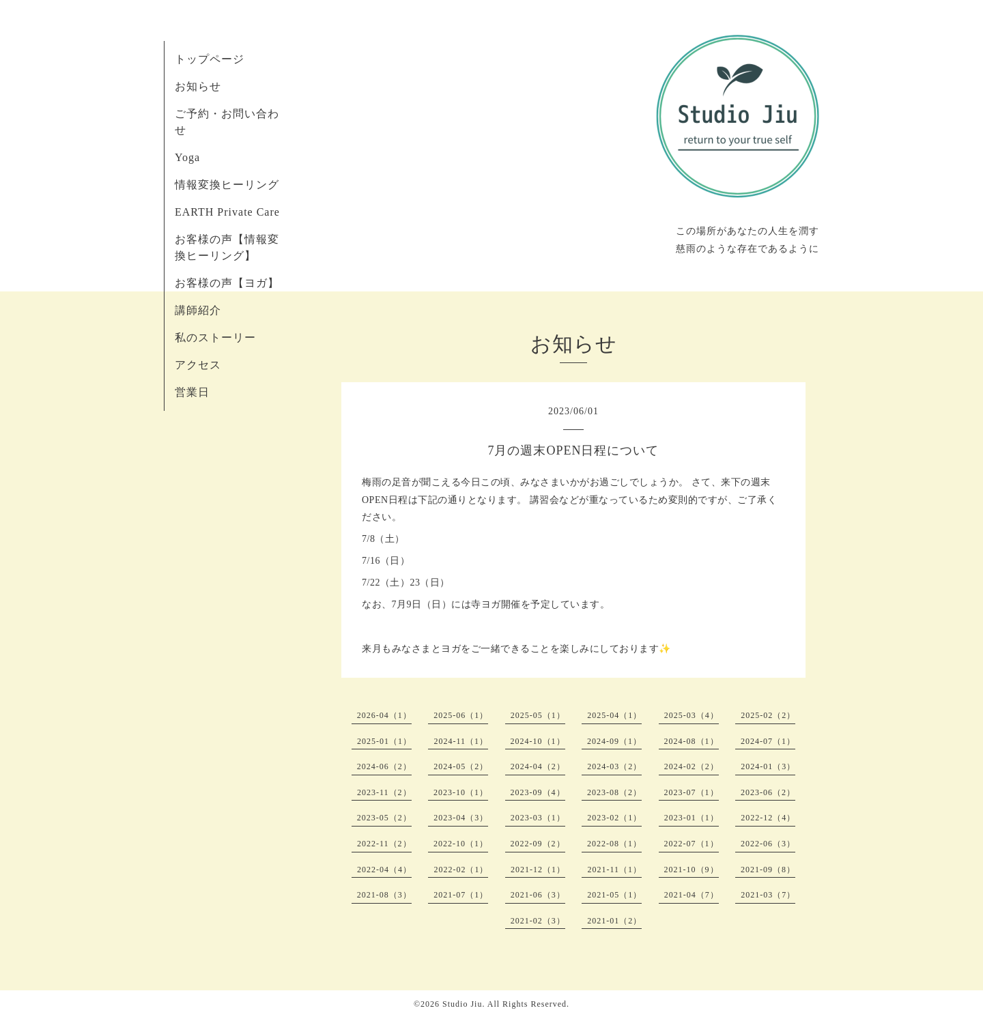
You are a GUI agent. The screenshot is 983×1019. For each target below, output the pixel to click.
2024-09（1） (614, 741)
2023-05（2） (384, 817)
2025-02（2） (768, 715)
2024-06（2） (384, 766)
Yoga (187, 157)
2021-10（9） (691, 869)
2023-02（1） (614, 817)
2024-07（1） (768, 741)
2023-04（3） (460, 817)
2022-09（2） (538, 843)
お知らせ (198, 86)
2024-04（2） (538, 766)
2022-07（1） (691, 843)
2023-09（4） (538, 792)
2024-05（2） (460, 766)
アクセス (198, 365)
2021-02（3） (538, 920)
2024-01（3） (768, 766)
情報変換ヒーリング (227, 184)
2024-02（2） (691, 766)
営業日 (192, 392)
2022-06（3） (768, 843)
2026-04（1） (384, 715)
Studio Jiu (462, 1004)
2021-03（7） (768, 895)
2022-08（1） (614, 843)
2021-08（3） (384, 895)
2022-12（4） (768, 817)
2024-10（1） (538, 741)
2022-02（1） (460, 869)
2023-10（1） (460, 792)
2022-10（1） (460, 843)
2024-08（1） (691, 741)
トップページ (209, 59)
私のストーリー (215, 337)
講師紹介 (198, 310)
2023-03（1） (538, 817)
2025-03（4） (691, 715)
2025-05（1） (538, 715)
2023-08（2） (614, 792)
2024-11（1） (460, 741)
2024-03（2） (614, 766)
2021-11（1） (614, 869)
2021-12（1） (538, 869)
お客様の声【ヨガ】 (227, 283)
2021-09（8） (768, 869)
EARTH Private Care (227, 212)
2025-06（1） (460, 715)
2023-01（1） (691, 817)
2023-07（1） (691, 792)
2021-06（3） (538, 895)
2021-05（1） (614, 895)
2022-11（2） (384, 843)
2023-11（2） (384, 792)
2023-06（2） (768, 792)
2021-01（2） (614, 920)
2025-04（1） (614, 715)
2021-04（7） (691, 895)
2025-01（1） (384, 741)
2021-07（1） (460, 895)
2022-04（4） (384, 869)
